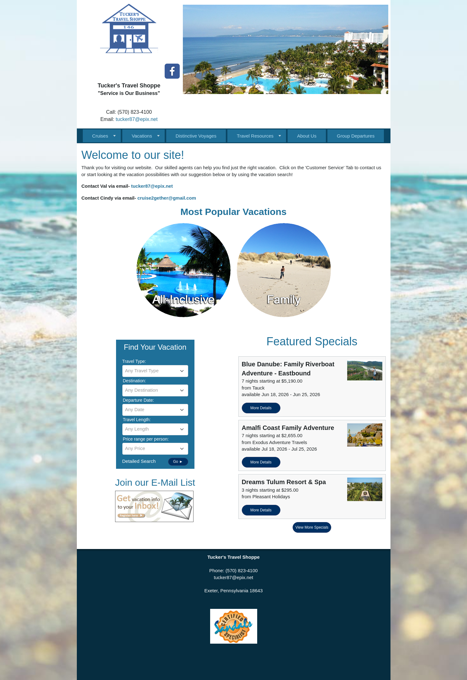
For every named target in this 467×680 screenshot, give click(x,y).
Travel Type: (134, 361)
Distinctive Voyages (196, 136)
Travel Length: (137, 419)
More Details (260, 408)
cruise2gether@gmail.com (166, 198)
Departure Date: (138, 400)
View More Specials (311, 527)
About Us (306, 136)
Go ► (178, 461)
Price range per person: (146, 439)
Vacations (142, 136)
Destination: (134, 380)
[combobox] (155, 371)
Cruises (100, 136)
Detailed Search (139, 461)
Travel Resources (255, 136)
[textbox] (155, 370)
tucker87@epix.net (137, 119)
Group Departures (355, 136)
